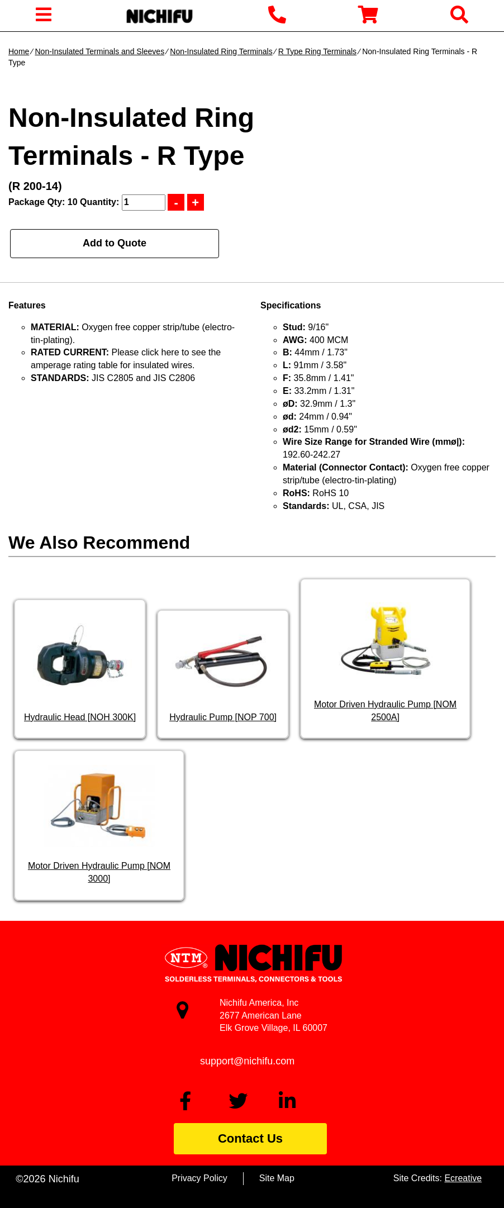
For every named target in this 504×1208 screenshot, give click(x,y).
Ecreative (463, 1178)
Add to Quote (114, 243)
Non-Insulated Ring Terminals (221, 51)
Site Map (276, 1178)
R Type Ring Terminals (317, 51)
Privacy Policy (199, 1178)
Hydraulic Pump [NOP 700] (223, 717)
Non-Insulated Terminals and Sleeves (99, 51)
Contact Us (250, 1138)
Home (18, 51)
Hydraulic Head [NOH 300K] (80, 717)
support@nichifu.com (247, 1061)
